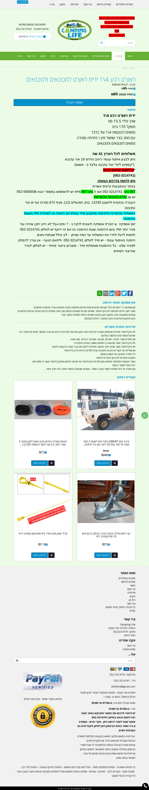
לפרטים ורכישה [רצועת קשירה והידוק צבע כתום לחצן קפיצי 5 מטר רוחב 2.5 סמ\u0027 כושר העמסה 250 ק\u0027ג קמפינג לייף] (39, 462)
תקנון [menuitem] (43, 56)
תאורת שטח (128, 770)
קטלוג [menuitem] (118, 56)
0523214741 (121, 631)
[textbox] (106, 716)
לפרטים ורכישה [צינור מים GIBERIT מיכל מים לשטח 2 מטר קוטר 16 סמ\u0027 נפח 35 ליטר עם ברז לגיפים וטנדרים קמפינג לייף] (103, 462)
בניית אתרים (62, 788)
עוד (19, 56)
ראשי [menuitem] (130, 56)
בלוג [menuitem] (53, 56)
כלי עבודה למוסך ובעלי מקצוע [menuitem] (120, 606)
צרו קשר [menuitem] (31, 56)
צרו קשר (131, 644)
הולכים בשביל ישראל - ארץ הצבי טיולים (43, 698)
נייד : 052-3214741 (124, 680)
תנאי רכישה (129, 634)
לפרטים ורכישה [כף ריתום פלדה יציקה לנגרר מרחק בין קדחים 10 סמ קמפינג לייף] (103, 554)
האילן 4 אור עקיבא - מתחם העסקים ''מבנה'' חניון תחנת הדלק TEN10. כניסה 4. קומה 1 (107, 694)
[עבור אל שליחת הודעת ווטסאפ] (144, 415)
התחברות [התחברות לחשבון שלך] (22, 2)
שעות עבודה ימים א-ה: (113, 702)
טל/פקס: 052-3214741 (122, 673)
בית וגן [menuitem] (132, 599)
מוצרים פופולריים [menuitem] (100, 56)
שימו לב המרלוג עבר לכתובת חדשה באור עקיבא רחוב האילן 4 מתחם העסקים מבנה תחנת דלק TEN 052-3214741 (117, 26)
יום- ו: (106, 718)
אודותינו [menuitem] (64, 56)
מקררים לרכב (113, 770)
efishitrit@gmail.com (123, 685)
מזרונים (101, 770)
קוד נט (69, 788)
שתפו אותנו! (129, 648)
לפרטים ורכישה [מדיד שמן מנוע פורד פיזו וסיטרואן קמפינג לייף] (39, 554)
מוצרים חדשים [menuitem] (80, 56)
